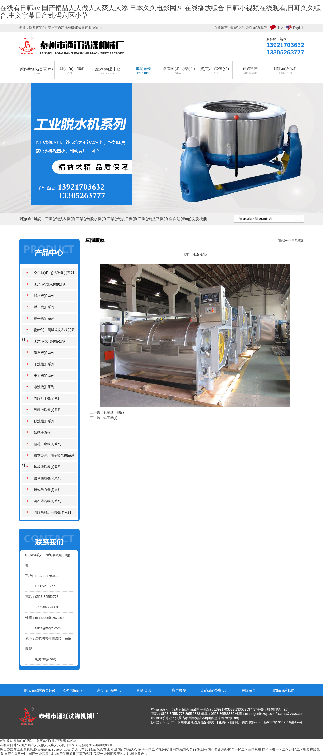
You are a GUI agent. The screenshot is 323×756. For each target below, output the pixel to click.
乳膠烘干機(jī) (113, 412)
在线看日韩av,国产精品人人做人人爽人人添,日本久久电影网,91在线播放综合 (56, 745)
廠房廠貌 (179, 690)
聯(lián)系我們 (283, 690)
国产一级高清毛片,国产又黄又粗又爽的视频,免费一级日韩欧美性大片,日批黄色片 (88, 754)
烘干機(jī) (110, 418)
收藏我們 (237, 27)
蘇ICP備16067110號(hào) (283, 722)
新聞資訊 (144, 690)
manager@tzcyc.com (50, 617)
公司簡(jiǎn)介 (74, 690)
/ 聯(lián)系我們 (255, 27)
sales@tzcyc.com (48, 628)
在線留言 (249, 690)
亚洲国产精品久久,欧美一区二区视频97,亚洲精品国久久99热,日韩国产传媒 (166, 749)
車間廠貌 (297, 240)
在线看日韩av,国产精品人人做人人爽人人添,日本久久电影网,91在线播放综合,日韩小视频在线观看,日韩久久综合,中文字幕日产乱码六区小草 (160, 12)
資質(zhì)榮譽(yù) (214, 690)
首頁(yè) (283, 240)
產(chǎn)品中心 (109, 690)
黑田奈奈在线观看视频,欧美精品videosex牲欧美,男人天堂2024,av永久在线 (55, 749)
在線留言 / (222, 27)
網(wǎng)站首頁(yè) (39, 690)
